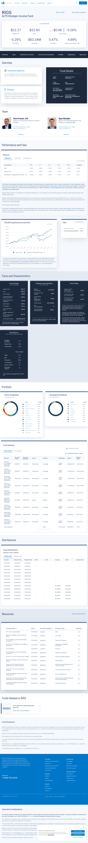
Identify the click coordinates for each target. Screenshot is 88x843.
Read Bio (20, 134)
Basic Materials (28, 432)
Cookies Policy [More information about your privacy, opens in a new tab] (51, 834)
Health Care (27, 428)
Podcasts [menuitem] (47, 776)
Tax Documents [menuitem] (69, 778)
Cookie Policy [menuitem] (56, 796)
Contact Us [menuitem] (47, 790)
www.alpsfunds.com (58, 187)
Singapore (72, 410)
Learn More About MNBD (21, 710)
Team (14, 54)
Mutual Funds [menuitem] (48, 763)
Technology (27, 417)
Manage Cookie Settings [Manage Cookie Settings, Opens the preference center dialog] (78, 837)
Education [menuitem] (47, 774)
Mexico (72, 415)
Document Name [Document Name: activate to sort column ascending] (10, 628)
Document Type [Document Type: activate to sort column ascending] (59, 628)
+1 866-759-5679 (9, 778)
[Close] (83, 827)
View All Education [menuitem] (49, 780)
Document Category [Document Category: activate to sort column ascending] (45, 628)
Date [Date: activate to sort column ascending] (32, 628)
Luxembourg (73, 421)
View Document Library (79, 613)
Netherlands (73, 419)
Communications (28, 426)
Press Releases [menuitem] (48, 788)
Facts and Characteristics (46, 54)
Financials (27, 406)
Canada (72, 408)
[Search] (77, 2)
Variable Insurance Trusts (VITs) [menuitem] (52, 765)
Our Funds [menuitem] (47, 759)
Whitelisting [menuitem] (62, 796)
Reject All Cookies (78, 834)
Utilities (26, 421)
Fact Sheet (60, 12)
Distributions (71, 54)
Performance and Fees (27, 54)
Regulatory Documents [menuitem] (71, 776)
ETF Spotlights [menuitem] (69, 761)
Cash (71, 406)
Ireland (72, 417)
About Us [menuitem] (47, 784)
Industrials (27, 415)
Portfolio (60, 54)
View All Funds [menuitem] (48, 770)
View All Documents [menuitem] (70, 780)
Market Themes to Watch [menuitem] (71, 765)
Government (27, 404)
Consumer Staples (28, 423)
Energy (26, 410)
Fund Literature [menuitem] (69, 773)
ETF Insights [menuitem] (69, 763)
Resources (83, 54)
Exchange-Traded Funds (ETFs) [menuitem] (52, 761)
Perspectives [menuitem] (69, 759)
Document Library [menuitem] (71, 771)
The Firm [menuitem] (47, 786)
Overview (5, 54)
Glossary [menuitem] (47, 778)
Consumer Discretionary (29, 408)
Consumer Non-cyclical (29, 430)
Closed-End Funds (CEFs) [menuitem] (50, 768)
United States (73, 404)
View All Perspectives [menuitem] (71, 768)
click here (30, 816)
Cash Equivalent (28, 419)
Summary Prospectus (79, 12)
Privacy (46, 796)
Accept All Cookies (78, 831)
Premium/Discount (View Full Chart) (8, 297)
